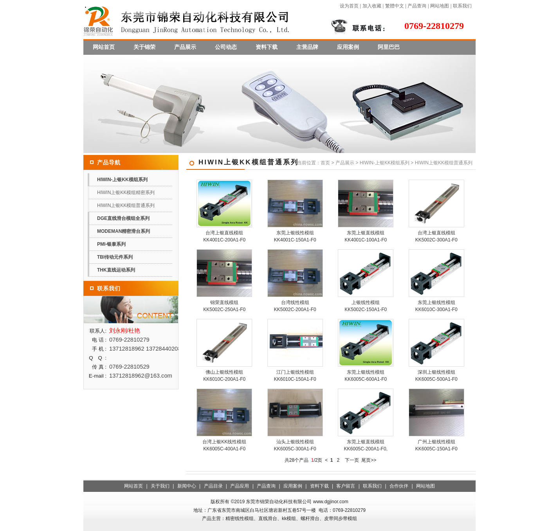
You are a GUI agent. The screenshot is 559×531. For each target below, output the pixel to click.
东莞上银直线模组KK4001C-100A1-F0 (365, 236)
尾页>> (368, 460)
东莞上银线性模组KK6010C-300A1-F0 (436, 306)
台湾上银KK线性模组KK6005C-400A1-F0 (224, 445)
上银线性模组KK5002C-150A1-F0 (365, 306)
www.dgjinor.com (330, 501)
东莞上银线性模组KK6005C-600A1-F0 (365, 375)
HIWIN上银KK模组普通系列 (126, 205)
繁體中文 (394, 6)
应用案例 (348, 47)
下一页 (352, 460)
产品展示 (185, 47)
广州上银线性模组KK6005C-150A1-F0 (436, 445)
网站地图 (439, 6)
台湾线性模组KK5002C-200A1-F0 (295, 306)
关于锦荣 (144, 47)
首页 (325, 163)
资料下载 (267, 47)
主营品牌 (307, 47)
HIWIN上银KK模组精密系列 (126, 192)
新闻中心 (186, 486)
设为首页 (349, 6)
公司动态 (226, 47)
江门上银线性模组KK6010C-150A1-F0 (295, 375)
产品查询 (417, 6)
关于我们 (160, 486)
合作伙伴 (398, 486)
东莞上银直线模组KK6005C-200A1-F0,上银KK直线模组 (366, 449)
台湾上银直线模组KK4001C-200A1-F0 (224, 236)
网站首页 (104, 47)
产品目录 (213, 486)
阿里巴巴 (389, 47)
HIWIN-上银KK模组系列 (384, 163)
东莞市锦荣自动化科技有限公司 (279, 501)
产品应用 (239, 486)
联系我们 (462, 6)
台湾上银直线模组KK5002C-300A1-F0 (436, 236)
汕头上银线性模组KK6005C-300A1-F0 (295, 445)
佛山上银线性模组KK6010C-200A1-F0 (224, 375)
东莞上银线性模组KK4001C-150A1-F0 (295, 236)
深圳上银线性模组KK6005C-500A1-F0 (436, 375)
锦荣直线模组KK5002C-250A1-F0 (224, 306)
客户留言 (345, 486)
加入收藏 (371, 6)
